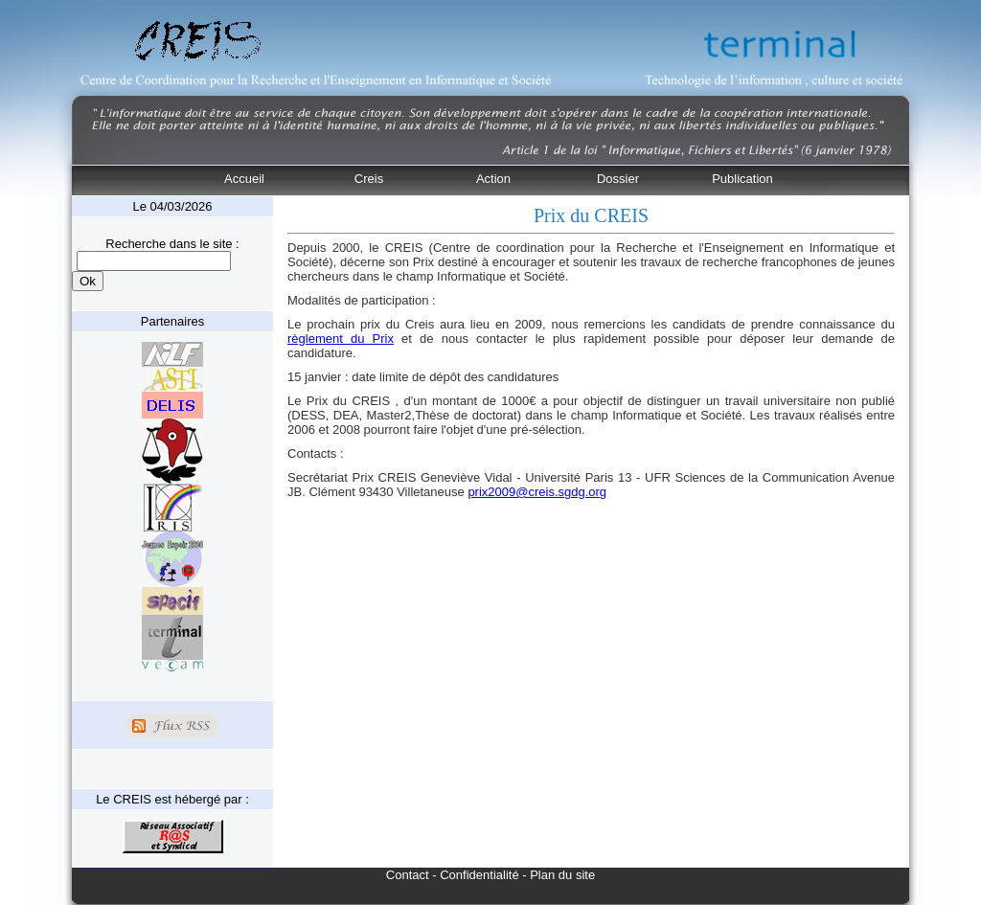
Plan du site (562, 875)
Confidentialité (479, 875)
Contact (407, 875)
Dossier (618, 178)
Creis (368, 178)
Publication (742, 178)
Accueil (244, 178)
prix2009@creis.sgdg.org (537, 492)
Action (493, 178)
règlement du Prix (340, 338)
